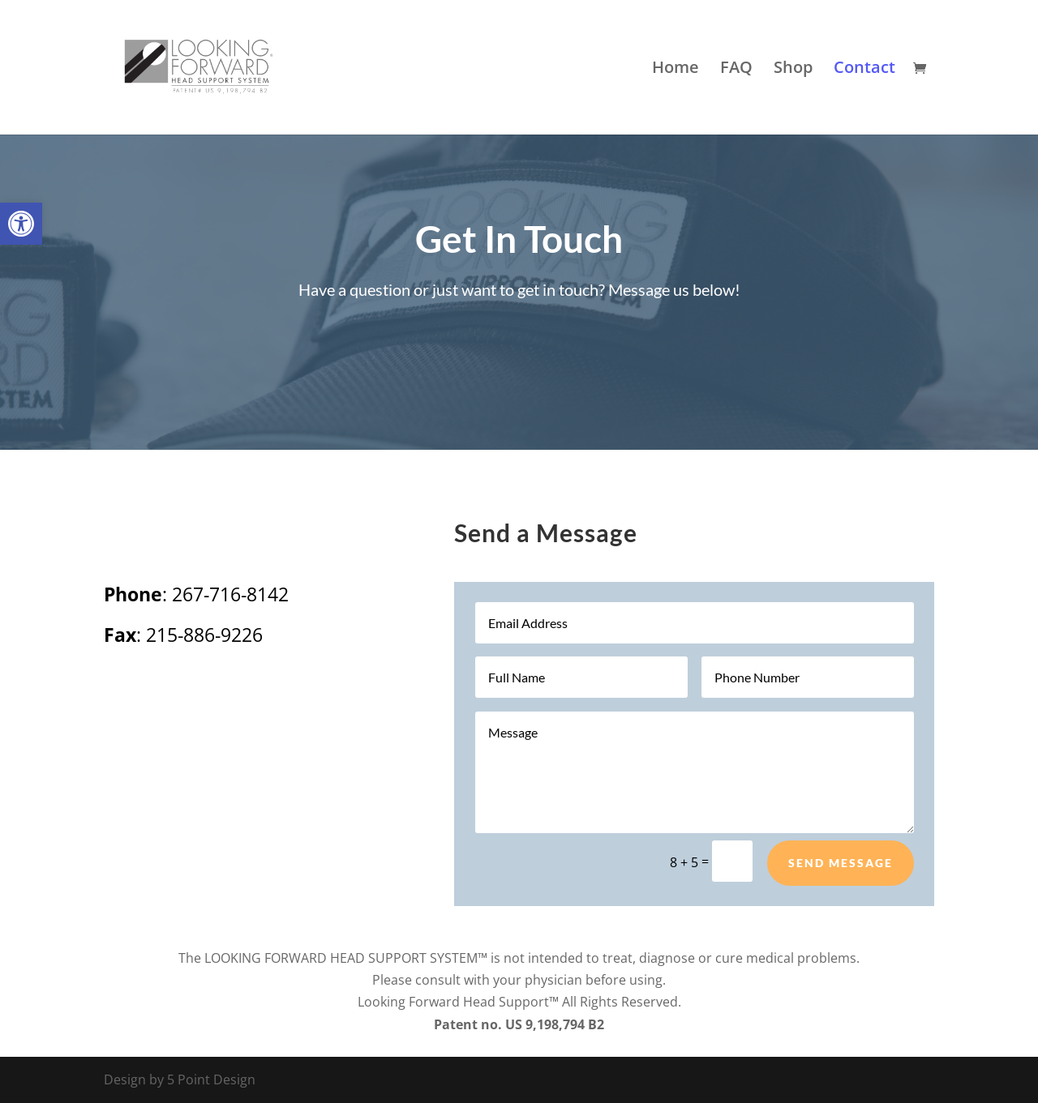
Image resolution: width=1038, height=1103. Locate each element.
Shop (793, 70)
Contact (864, 70)
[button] (21, 224)
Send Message (840, 863)
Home (675, 70)
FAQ (736, 70)
